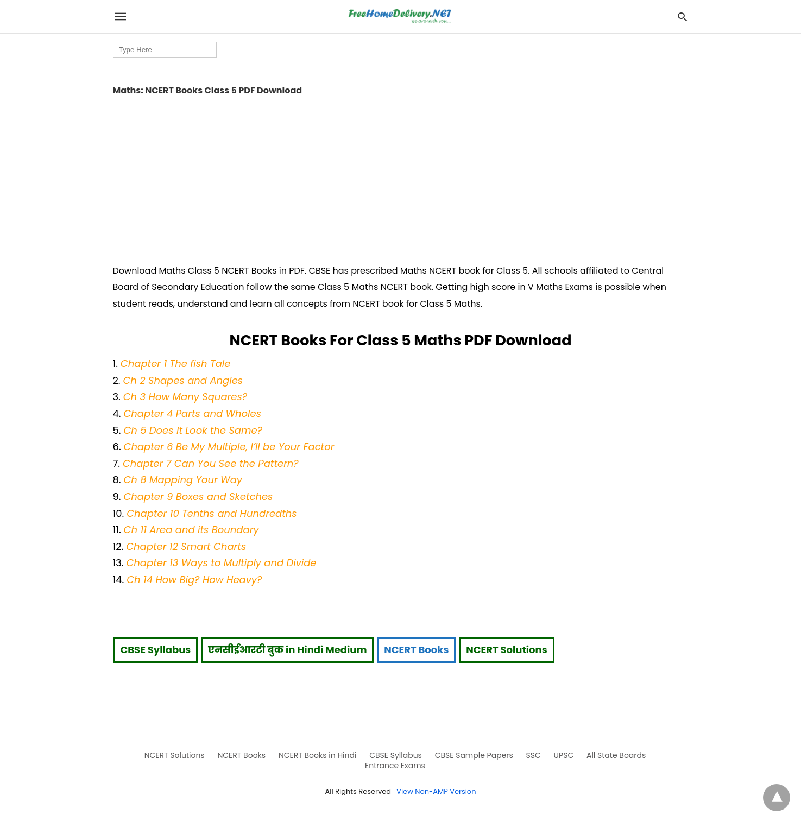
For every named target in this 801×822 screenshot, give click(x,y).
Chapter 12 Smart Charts (186, 546)
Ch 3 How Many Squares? (185, 396)
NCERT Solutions (506, 649)
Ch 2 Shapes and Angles (183, 380)
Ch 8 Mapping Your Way (182, 479)
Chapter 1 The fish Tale (176, 363)
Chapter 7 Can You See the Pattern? (211, 463)
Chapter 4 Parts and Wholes (192, 413)
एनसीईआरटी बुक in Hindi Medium (287, 649)
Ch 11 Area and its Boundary (191, 529)
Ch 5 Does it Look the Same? (192, 430)
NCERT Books (416, 649)
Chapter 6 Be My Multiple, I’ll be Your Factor (229, 446)
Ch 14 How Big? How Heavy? (194, 579)
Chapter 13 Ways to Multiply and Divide (221, 563)
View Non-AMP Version (436, 791)
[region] (401, 176)
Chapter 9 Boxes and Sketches (198, 496)
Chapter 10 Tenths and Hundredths (212, 513)
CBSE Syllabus (156, 649)
